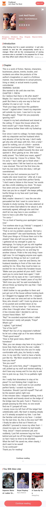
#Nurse (18, 39)
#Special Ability (37, 37)
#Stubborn (14, 37)
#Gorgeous (6, 37)
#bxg (21, 37)
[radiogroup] (24, 25)
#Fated (4, 39)
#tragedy (27, 37)
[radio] (20, 25)
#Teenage (11, 39)
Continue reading (23, 503)
